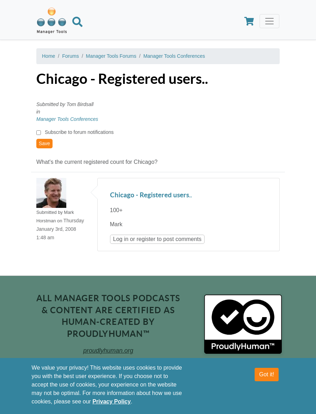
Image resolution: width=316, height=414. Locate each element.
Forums (70, 56)
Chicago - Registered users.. (151, 195)
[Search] (77, 23)
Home (48, 56)
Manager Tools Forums (111, 56)
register (145, 239)
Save (44, 143)
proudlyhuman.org (108, 350)
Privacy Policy (111, 401)
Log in (121, 239)
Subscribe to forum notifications (79, 132)
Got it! (266, 374)
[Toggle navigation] (269, 21)
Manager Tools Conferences (174, 56)
